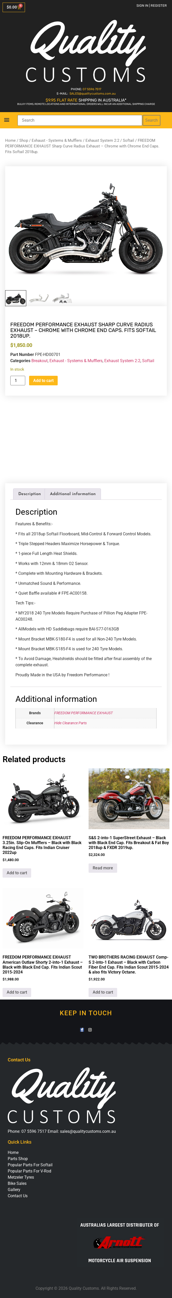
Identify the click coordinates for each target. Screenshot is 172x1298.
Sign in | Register (151, 5)
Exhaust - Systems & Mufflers (57, 140)
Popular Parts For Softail (30, 1164)
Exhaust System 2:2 (102, 140)
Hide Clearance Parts (70, 723)
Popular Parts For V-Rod (29, 1171)
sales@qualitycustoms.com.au (88, 1131)
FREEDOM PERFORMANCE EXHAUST (83, 713)
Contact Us (18, 1195)
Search (151, 120)
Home (10, 140)
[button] (6, 119)
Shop (23, 140)
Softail (128, 140)
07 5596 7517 (92, 89)
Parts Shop (18, 1158)
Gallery (14, 1189)
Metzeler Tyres (21, 1177)
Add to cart (43, 380)
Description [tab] (29, 494)
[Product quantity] (17, 380)
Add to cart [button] (17, 872)
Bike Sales (17, 1183)
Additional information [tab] (73, 494)
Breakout (39, 360)
